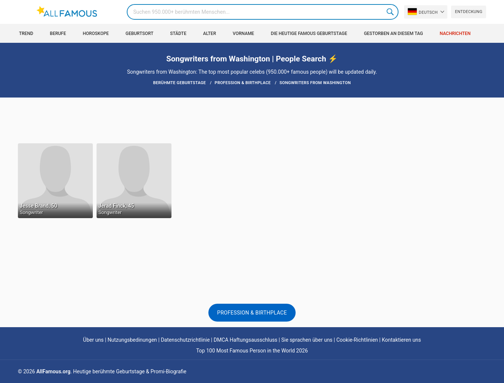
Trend (26, 33)
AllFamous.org (53, 371)
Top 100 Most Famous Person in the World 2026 (252, 351)
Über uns (93, 340)
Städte (178, 33)
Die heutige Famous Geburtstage (309, 33)
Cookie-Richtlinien (357, 340)
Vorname (243, 33)
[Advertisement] (252, 120)
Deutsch (423, 11)
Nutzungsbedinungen (132, 340)
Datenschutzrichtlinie (185, 340)
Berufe (58, 33)
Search (391, 12)
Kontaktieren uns (401, 340)
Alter (209, 33)
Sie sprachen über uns (306, 340)
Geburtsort (140, 33)
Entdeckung (468, 11)
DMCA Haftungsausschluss (245, 340)
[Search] (263, 12)
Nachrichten (455, 33)
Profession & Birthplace (252, 313)
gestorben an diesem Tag (393, 33)
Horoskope (96, 33)
